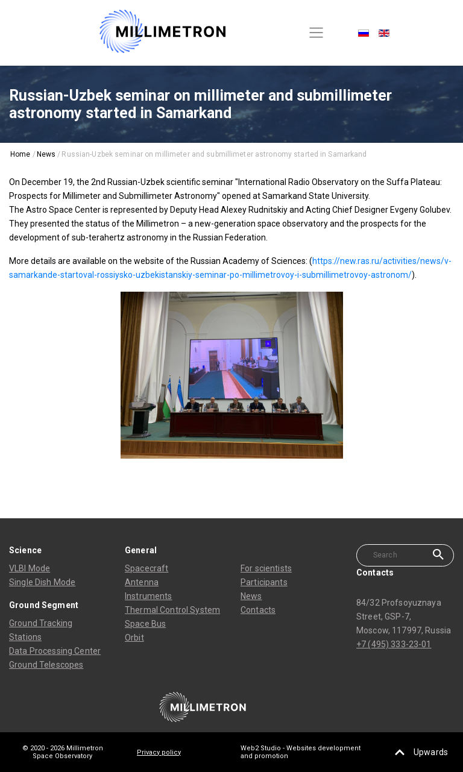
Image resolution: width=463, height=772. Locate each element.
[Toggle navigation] (316, 33)
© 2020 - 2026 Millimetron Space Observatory (62, 752)
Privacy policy (159, 752)
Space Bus (145, 624)
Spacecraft (146, 568)
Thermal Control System (172, 610)
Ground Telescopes (46, 665)
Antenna (142, 582)
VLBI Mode (29, 568)
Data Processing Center (55, 651)
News (251, 596)
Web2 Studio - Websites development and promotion (301, 752)
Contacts (258, 610)
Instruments (148, 596)
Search (438, 554)
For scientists (266, 568)
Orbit (134, 637)
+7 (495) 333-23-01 (394, 644)
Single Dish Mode (42, 582)
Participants (264, 582)
